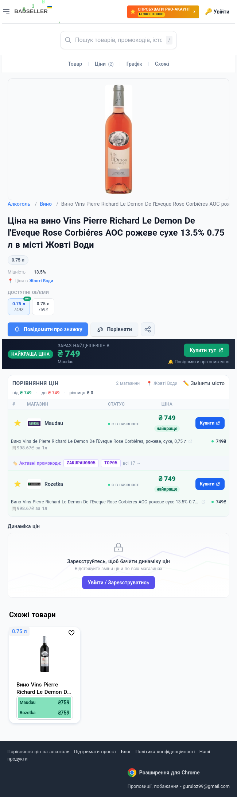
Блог (126, 751)
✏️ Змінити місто (204, 383)
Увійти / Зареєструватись (118, 582)
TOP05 (110, 463)
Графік (134, 64)
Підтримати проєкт (95, 751)
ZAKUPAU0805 (81, 463)
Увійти (217, 11)
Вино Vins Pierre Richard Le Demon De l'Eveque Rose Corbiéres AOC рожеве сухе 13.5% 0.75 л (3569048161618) (105, 501)
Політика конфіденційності (165, 751)
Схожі (162, 64)
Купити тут (207, 350)
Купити (210, 423)
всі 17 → (132, 463)
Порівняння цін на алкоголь (38, 751)
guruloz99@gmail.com (206, 786)
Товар (75, 64)
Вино (49, 204)
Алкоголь (22, 204)
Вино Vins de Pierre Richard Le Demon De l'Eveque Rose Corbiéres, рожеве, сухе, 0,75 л (99, 441)
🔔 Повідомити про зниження (198, 361)
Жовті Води (41, 280)
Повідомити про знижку (47, 329)
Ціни (104, 64)
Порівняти (114, 329)
